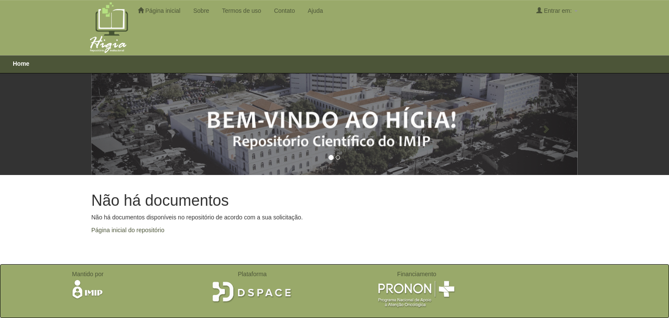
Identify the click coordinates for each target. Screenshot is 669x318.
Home (21, 63)
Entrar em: (557, 10)
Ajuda (315, 10)
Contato (284, 10)
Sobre (201, 10)
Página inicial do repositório (127, 230)
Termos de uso (241, 10)
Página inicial (159, 10)
